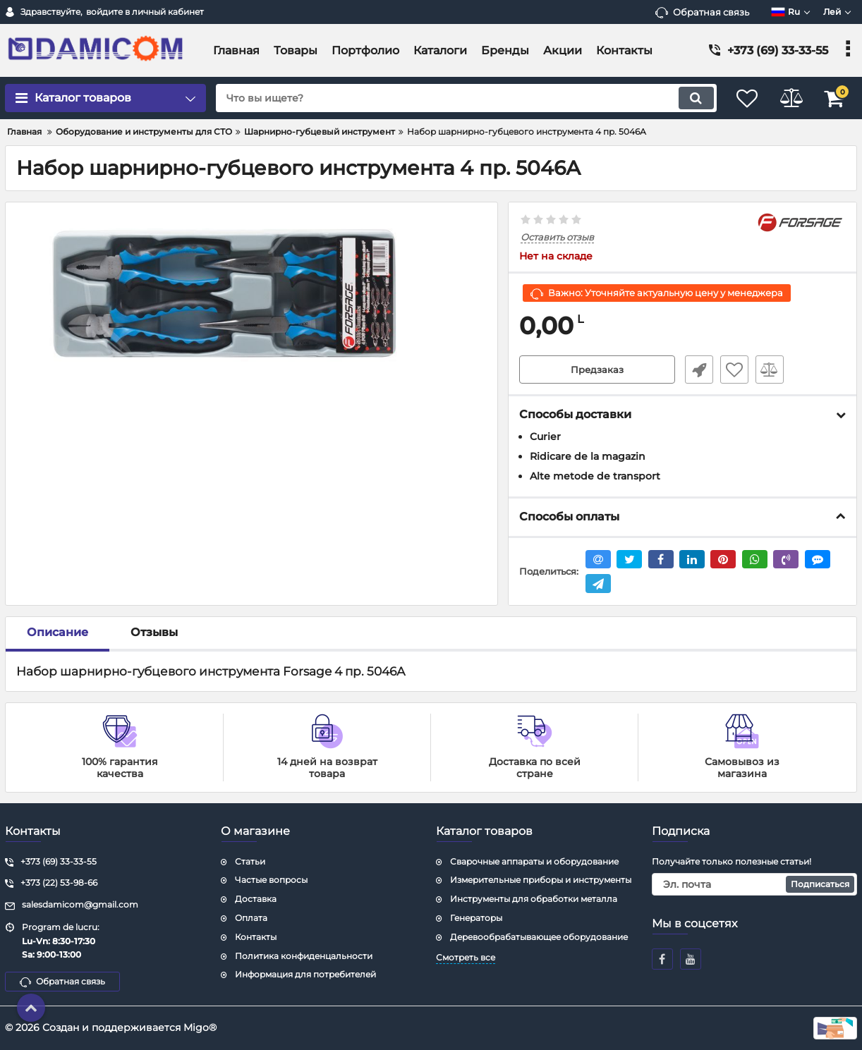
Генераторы (476, 917)
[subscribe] (755, 885)
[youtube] (690, 959)
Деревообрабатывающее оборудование (539, 937)
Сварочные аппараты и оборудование (534, 861)
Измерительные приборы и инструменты (540, 880)
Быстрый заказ (696, 370)
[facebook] (662, 959)
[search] (457, 98)
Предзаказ (597, 370)
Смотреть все (465, 957)
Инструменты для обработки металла (533, 899)
